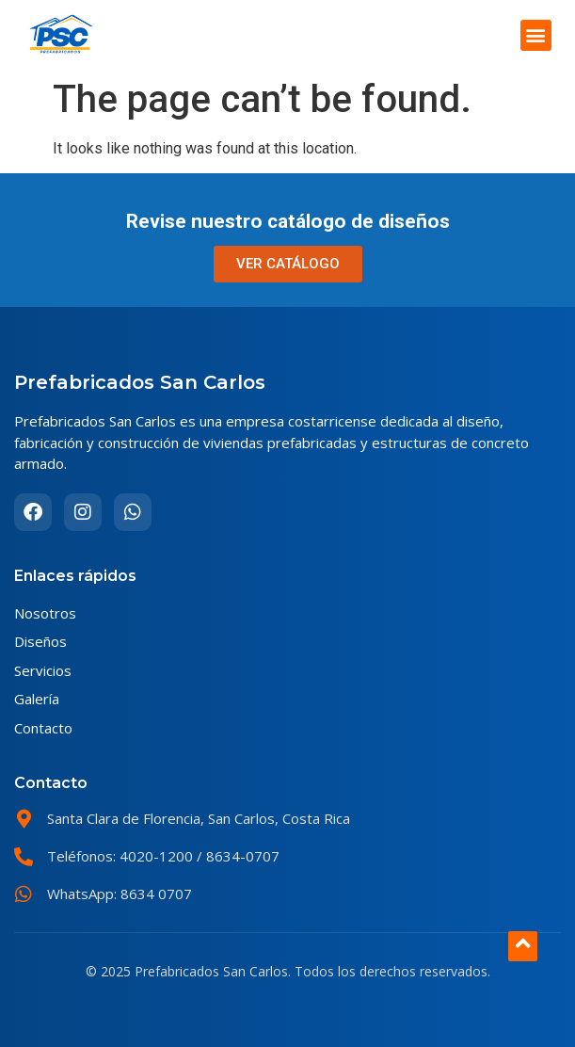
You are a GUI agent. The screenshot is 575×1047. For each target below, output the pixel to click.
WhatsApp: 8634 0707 (119, 893)
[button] (535, 35)
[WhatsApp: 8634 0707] (23, 894)
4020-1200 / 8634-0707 (198, 855)
